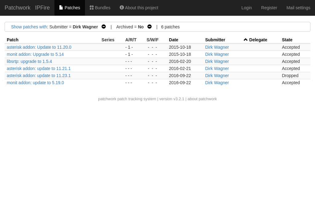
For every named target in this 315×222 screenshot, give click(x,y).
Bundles (100, 7)
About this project (139, 7)
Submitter (215, 39)
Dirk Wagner (217, 47)
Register (269, 7)
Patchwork (17, 8)
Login (246, 7)
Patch (12, 39)
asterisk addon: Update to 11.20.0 (39, 47)
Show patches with (29, 26)
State (287, 39)
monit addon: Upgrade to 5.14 (35, 54)
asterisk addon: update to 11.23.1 (39, 75)
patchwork (107, 99)
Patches (69, 7)
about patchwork (202, 99)
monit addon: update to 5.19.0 (35, 82)
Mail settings (298, 7)
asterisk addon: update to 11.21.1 (39, 68)
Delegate (258, 39)
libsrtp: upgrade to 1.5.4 (29, 61)
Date (173, 39)
